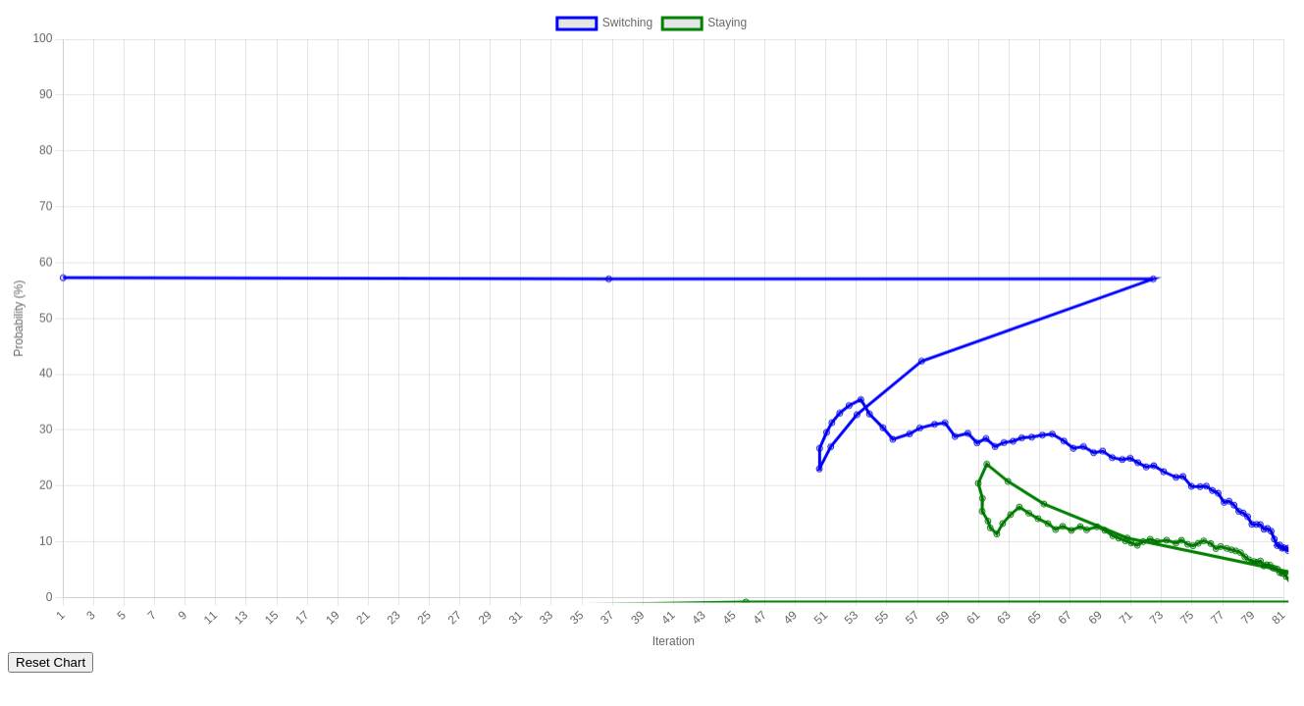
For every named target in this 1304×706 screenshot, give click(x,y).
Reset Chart (50, 662)
